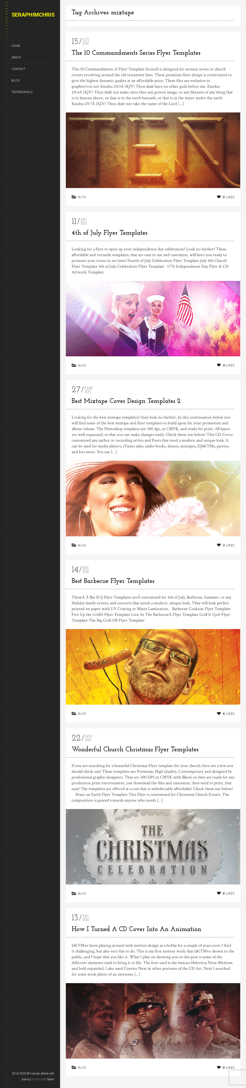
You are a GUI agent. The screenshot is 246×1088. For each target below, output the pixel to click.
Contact (18, 69)
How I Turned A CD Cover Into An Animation (136, 932)
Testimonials (22, 92)
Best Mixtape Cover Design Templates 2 (126, 401)
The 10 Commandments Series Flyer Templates (136, 53)
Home (16, 46)
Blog (15, 80)
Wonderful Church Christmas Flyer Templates (135, 750)
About (16, 57)
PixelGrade (38, 1079)
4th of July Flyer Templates (109, 233)
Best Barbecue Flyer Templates (113, 581)
